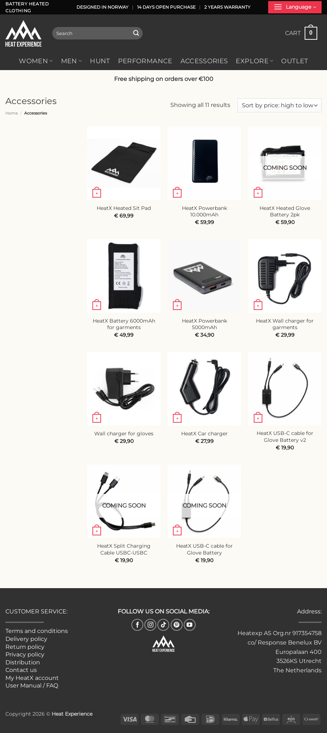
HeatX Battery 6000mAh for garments (124, 324)
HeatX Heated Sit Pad (124, 208)
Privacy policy (24, 654)
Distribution (22, 662)
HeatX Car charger (204, 433)
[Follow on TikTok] (163, 625)
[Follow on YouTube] (190, 625)
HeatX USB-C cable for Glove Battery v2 (285, 436)
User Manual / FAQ (31, 685)
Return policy (24, 646)
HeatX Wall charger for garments (285, 324)
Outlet (294, 61)
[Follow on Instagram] (150, 625)
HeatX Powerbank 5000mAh (204, 324)
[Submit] (136, 33)
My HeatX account (32, 677)
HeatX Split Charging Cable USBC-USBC (124, 549)
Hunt (100, 61)
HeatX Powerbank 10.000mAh (204, 211)
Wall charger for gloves (123, 433)
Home (11, 113)
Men (71, 61)
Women (36, 61)
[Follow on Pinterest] (177, 625)
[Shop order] (279, 105)
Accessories (204, 61)
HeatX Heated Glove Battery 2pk (285, 211)
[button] (295, 7)
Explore (254, 61)
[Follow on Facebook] (137, 625)
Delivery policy (26, 638)
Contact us (21, 670)
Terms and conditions (36, 631)
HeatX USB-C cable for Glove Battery (204, 549)
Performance (145, 61)
